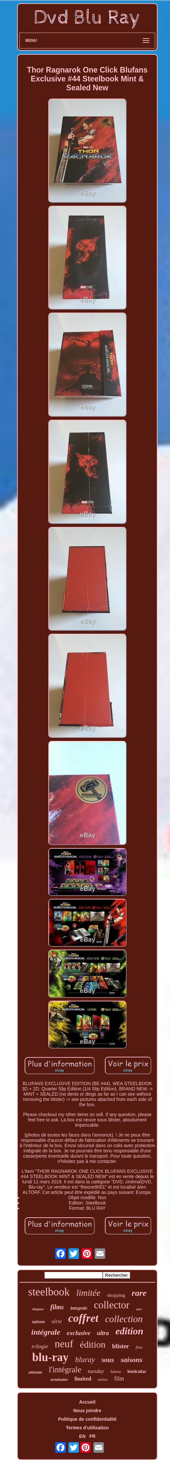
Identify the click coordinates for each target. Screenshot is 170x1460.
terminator (59, 1379)
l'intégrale (65, 1369)
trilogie (40, 1346)
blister (120, 1346)
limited (83, 1379)
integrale (78, 1308)
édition (93, 1344)
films (57, 1307)
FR (92, 1436)
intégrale (45, 1332)
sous (108, 1360)
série (56, 1321)
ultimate (35, 1372)
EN (82, 1436)
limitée (88, 1293)
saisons (131, 1359)
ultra (103, 1333)
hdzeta (115, 1371)
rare (139, 1293)
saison (38, 1321)
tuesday (96, 1371)
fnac (139, 1347)
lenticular (136, 1371)
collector (111, 1305)
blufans (38, 1309)
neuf (64, 1344)
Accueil (87, 1402)
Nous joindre (87, 1410)
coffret (83, 1318)
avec (139, 1309)
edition (129, 1330)
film (119, 1378)
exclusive (78, 1332)
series (103, 1379)
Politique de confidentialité (87, 1419)
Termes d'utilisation (87, 1427)
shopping (116, 1295)
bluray (85, 1359)
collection (123, 1319)
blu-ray (50, 1357)
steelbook (49, 1292)
